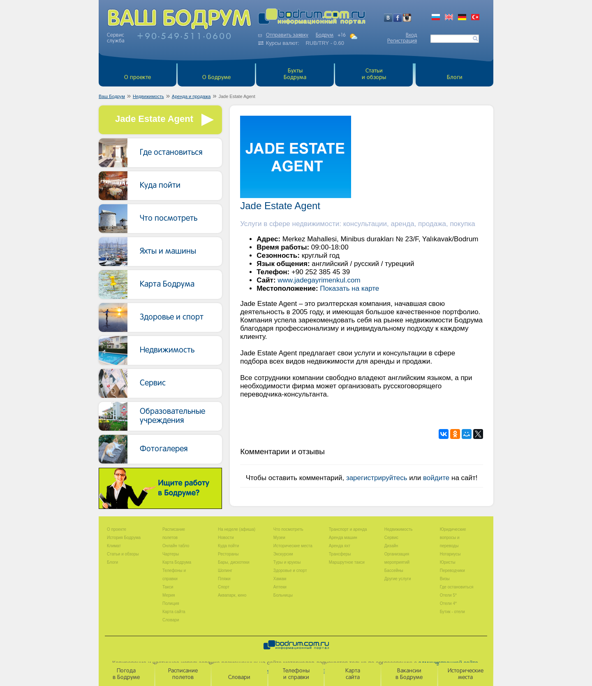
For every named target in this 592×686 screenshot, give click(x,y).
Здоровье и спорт (172, 317)
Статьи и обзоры (374, 74)
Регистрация (402, 41)
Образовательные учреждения (172, 416)
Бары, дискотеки (234, 562)
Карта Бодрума (167, 284)
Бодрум (324, 35)
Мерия (168, 595)
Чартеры (170, 554)
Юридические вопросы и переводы (453, 537)
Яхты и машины (168, 251)
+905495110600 (184, 36)
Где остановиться (171, 152)
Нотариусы (450, 554)
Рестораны (228, 554)
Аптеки (280, 587)
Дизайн (391, 546)
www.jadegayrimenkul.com (319, 280)
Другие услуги (397, 578)
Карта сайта (173, 611)
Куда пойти (160, 185)
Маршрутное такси (347, 562)
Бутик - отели (452, 611)
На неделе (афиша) (236, 529)
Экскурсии (283, 554)
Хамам (280, 578)
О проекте (137, 77)
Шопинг (225, 570)
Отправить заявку (283, 35)
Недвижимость (167, 350)
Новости (226, 537)
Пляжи (224, 578)
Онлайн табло (175, 546)
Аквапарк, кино (232, 595)
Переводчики (452, 570)
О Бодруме (216, 77)
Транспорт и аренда (348, 529)
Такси (167, 587)
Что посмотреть (168, 218)
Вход (411, 35)
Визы (445, 578)
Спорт (223, 587)
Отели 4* (448, 603)
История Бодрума (124, 537)
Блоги (454, 77)
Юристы (448, 562)
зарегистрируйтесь (376, 478)
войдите (436, 478)
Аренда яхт (339, 546)
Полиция (170, 603)
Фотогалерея (164, 449)
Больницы (283, 595)
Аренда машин (343, 537)
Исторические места (292, 546)
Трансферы (340, 554)
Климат (114, 546)
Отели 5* (448, 595)
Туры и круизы (287, 562)
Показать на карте (349, 288)
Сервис (153, 383)
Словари (170, 620)
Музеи (279, 537)
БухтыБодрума (295, 74)
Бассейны (393, 570)
